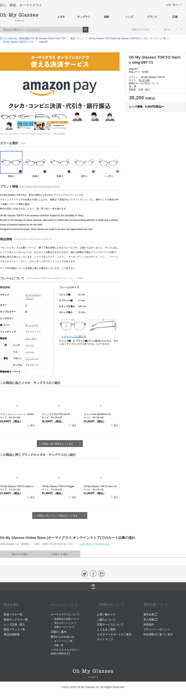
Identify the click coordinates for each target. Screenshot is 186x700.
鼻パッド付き (32, 325)
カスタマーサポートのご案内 (114, 634)
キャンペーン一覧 (63, 641)
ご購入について (106, 619)
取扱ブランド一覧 (14, 629)
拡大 (32, 425)
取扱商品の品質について (66, 619)
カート (173, 29)
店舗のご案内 (58, 631)
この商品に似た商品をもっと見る (56, 443)
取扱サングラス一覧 (16, 619)
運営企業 (150, 614)
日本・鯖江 (30, 338)
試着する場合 (60, 554)
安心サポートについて (65, 623)
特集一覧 (58, 645)
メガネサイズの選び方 (73, 336)
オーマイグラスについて (65, 614)
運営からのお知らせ (62, 636)
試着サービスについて (110, 624)
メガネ (61, 16)
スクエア (29, 345)
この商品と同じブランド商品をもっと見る (56, 515)
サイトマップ (105, 639)
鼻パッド (5, 325)
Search (85, 30)
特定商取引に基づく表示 (158, 634)
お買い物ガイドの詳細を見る (94, 544)
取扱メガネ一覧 (13, 614)
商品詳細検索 (12, 634)
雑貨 (106, 16)
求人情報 (150, 619)
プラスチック (32, 358)
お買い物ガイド (174, 4)
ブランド (152, 16)
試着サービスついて (64, 627)
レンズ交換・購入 (14, 624)
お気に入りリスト (144, 29)
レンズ (129, 16)
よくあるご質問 (106, 629)
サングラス (83, 16)
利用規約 (148, 624)
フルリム (29, 351)
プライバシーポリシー (156, 629)
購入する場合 (20, 554)
